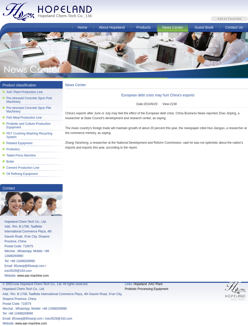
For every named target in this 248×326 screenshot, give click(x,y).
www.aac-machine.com (33, 275)
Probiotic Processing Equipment (146, 289)
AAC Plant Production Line (24, 92)
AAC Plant (155, 284)
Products (143, 27)
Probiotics (13, 149)
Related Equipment (19, 143)
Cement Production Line (22, 168)
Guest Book (204, 27)
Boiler (10, 161)
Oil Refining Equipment (22, 174)
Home (82, 27)
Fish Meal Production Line (24, 117)
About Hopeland (112, 27)
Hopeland (140, 284)
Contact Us (234, 27)
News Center (172, 27)
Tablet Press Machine (21, 155)
